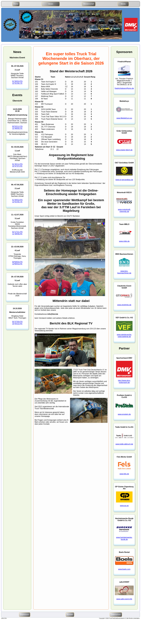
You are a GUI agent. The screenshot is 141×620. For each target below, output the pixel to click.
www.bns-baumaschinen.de (124, 272)
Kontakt (70, 614)
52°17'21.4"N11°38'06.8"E (17, 233)
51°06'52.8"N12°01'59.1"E (17, 82)
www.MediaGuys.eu (124, 118)
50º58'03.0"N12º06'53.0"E (17, 263)
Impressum (24, 614)
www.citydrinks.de (124, 305)
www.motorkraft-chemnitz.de (124, 210)
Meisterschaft (88, 4)
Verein (50, 4)
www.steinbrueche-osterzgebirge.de (124, 336)
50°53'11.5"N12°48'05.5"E (17, 127)
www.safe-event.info (124, 599)
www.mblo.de (124, 241)
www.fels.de (124, 474)
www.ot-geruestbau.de (124, 180)
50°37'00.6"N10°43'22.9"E (17, 323)
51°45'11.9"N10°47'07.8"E (17, 165)
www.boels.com (124, 569)
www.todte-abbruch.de (124, 444)
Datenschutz (116, 614)
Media (123, 4)
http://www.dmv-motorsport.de (124, 381)
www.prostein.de (124, 414)
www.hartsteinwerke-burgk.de (124, 538)
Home (16, 4)
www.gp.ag (124, 506)
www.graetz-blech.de (124, 150)
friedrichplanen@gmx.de (124, 88)
